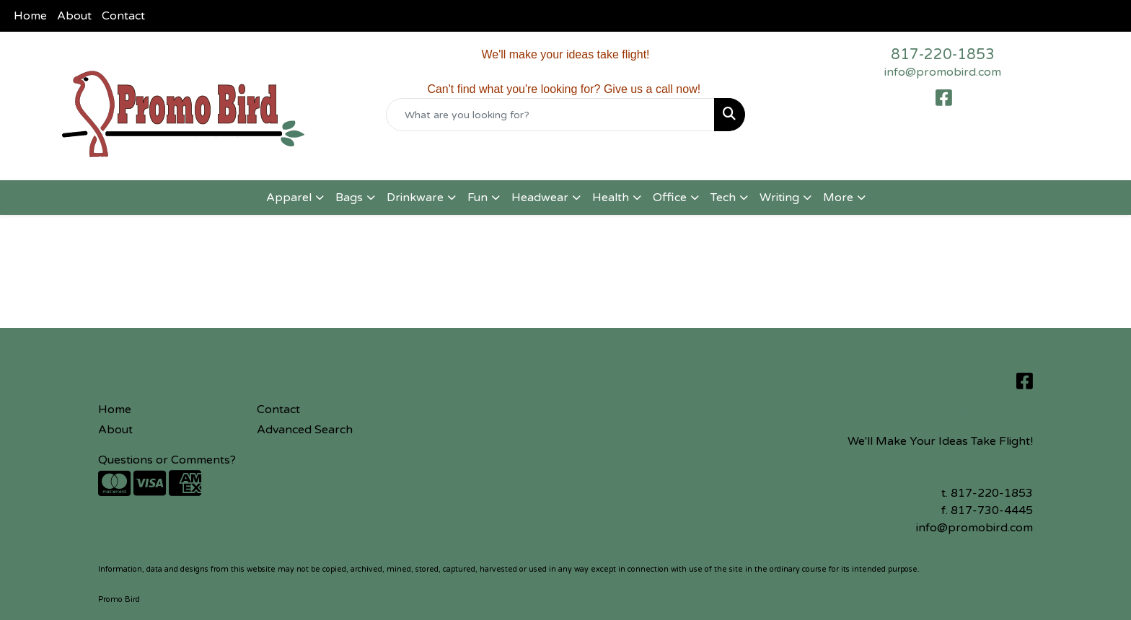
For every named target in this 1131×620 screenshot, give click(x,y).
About (74, 16)
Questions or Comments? (167, 460)
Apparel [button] (289, 197)
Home (30, 16)
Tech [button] (723, 197)
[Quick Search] (551, 114)
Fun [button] (477, 197)
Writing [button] (779, 197)
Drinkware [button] (415, 197)
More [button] (838, 197)
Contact (123, 16)
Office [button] (670, 197)
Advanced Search (305, 429)
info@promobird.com (942, 72)
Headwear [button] (539, 197)
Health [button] (610, 197)
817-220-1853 (943, 54)
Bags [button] (349, 197)
